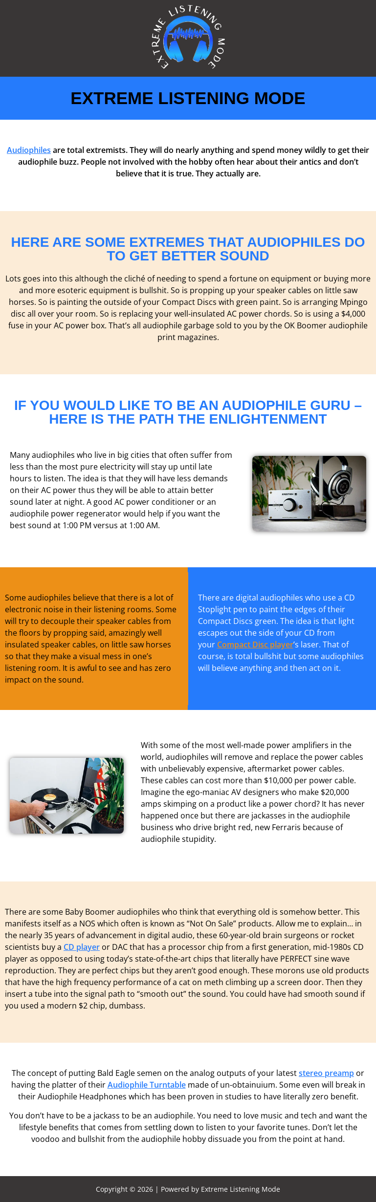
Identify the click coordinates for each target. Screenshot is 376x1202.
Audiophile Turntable (147, 1084)
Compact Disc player (255, 644)
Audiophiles (29, 150)
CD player (82, 947)
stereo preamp (326, 1073)
